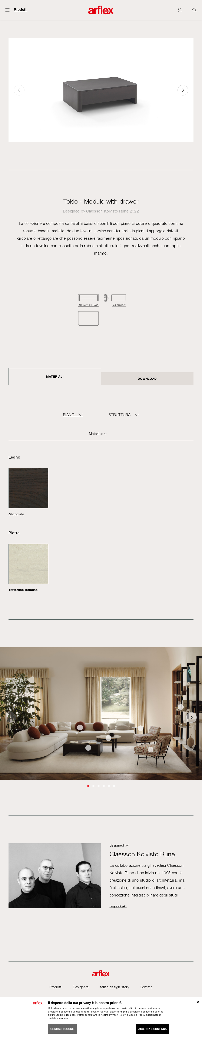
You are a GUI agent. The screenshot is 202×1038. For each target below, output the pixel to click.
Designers (81, 987)
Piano (68, 415)
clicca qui (69, 1015)
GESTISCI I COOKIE (62, 1029)
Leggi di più (118, 906)
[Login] (180, 9)
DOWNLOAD (147, 378)
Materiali (54, 376)
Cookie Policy (137, 1015)
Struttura (119, 415)
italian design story (114, 987)
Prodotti (20, 10)
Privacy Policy (117, 1015)
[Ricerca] (194, 9)
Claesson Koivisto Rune (107, 211)
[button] (183, 90)
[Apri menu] (7, 9)
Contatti (146, 987)
